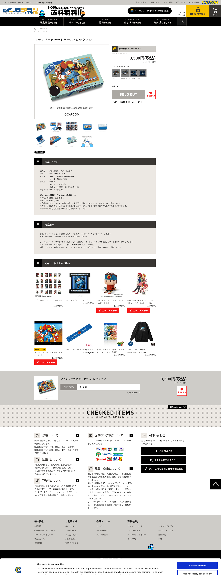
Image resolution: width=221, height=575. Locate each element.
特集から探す (105, 21)
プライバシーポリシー (43, 535)
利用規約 (38, 526)
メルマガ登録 (194, 2)
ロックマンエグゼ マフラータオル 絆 (79, 350)
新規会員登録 (102, 530)
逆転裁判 (162, 535)
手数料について (47, 480)
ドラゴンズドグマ (165, 526)
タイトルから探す (78, 21)
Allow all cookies (197, 550)
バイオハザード (134, 530)
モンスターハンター (135, 526)
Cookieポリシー (41, 539)
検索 (181, 21)
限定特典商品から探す (48, 21)
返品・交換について (104, 468)
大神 (160, 539)
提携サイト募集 (72, 543)
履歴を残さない (176, 407)
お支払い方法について (105, 435)
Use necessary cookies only (197, 558)
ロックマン (132, 539)
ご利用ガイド (154, 2)
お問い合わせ (180, 2)
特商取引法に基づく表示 (44, 530)
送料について (46, 435)
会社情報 (38, 543)
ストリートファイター (136, 535)
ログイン (100, 526)
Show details (147, 569)
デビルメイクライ (165, 530)
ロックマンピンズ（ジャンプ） (77, 300)
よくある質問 (167, 2)
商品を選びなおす (133, 393)
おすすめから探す (133, 21)
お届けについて (47, 459)
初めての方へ (141, 2)
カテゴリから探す (162, 21)
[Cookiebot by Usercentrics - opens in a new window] (18, 569)
